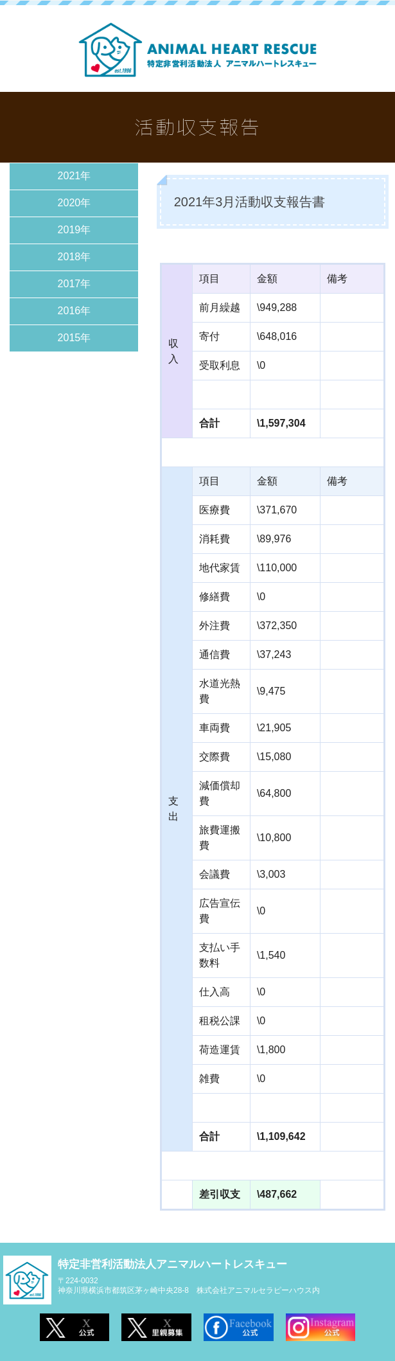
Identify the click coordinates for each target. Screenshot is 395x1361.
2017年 (74, 283)
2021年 (74, 175)
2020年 (74, 202)
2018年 (74, 256)
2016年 (74, 310)
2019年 (74, 229)
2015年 (74, 337)
